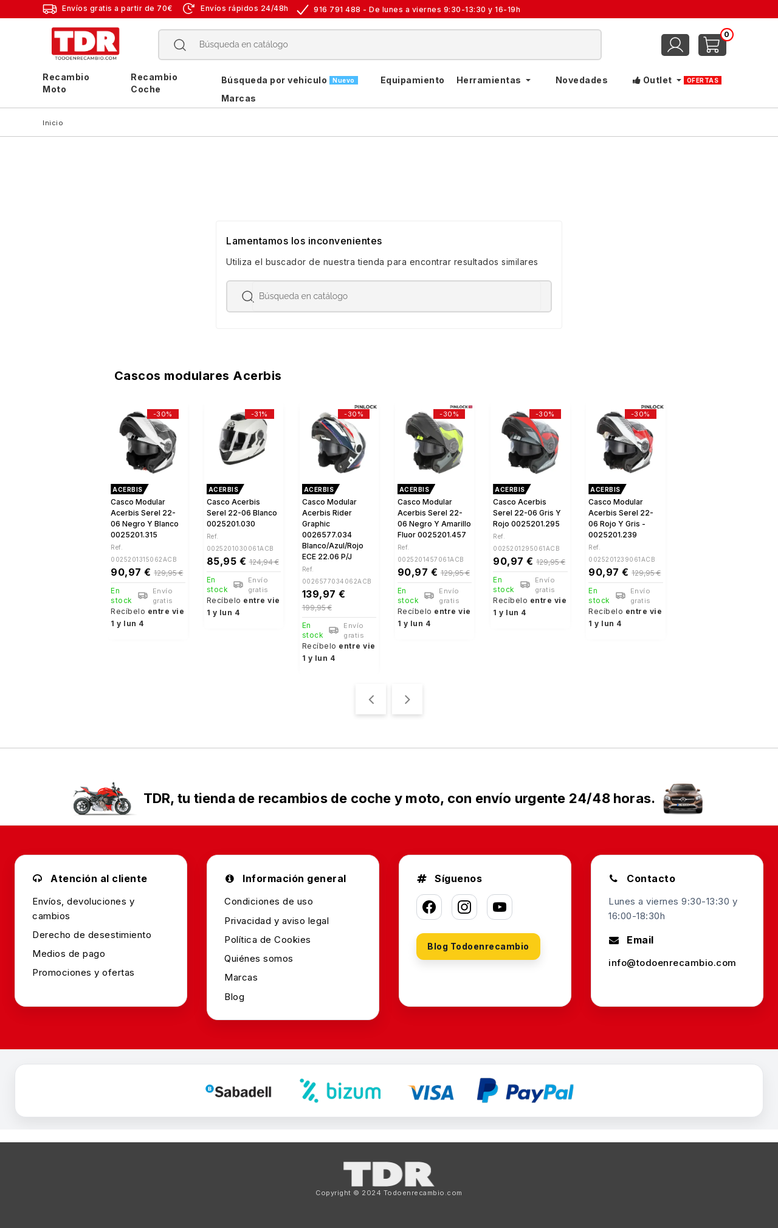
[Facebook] (429, 907)
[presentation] (371, 699)
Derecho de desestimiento (91, 934)
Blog (234, 996)
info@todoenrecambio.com (672, 962)
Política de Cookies (267, 939)
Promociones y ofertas (83, 972)
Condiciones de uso (268, 901)
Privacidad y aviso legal (276, 920)
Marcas (241, 977)
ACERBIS (127, 489)
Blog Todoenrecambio (478, 946)
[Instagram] (464, 907)
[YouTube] (499, 907)
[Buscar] (380, 44)
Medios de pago (68, 953)
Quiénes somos (259, 958)
